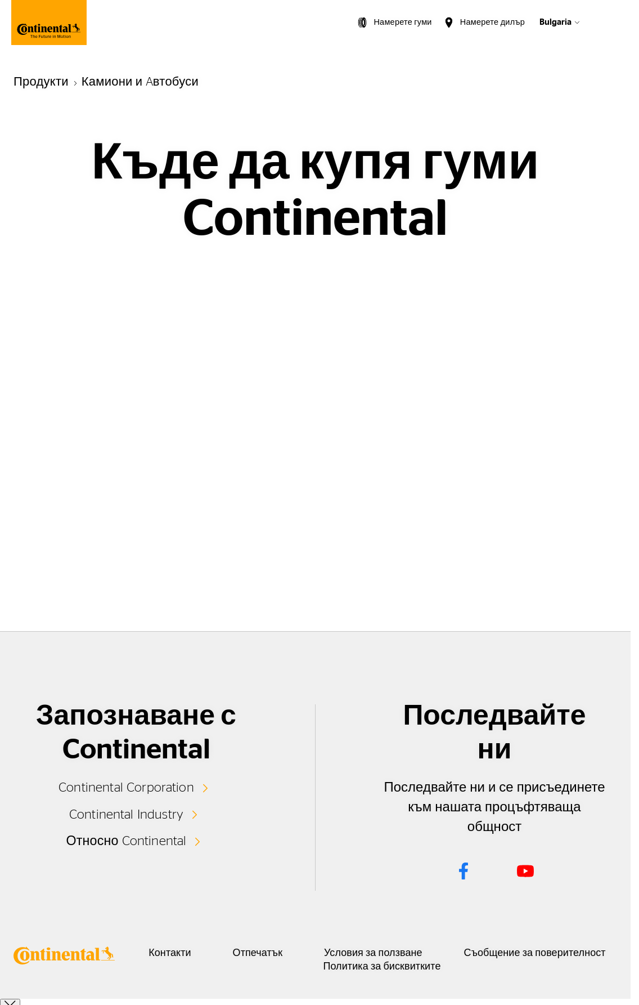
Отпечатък (298, 953)
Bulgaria (555, 22)
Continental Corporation (126, 787)
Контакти (194, 953)
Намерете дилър (492, 22)
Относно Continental (126, 840)
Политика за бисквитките (429, 967)
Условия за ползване (429, 953)
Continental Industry (127, 813)
